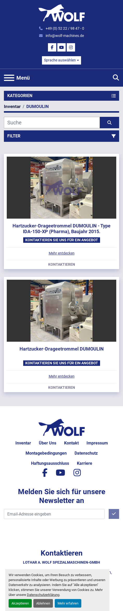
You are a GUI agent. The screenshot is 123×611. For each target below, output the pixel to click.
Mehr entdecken (62, 253)
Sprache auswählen (60, 60)
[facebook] (52, 47)
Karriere (84, 463)
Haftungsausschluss (50, 463)
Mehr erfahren (68, 603)
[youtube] (61, 47)
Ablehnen (43, 603)
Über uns (47, 443)
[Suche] (52, 122)
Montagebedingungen (46, 453)
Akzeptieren (20, 603)
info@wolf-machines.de (64, 36)
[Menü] (9, 78)
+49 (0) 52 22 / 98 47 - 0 (64, 28)
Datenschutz (86, 453)
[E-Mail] (54, 514)
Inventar (23, 443)
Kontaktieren (61, 264)
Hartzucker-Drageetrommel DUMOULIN (62, 349)
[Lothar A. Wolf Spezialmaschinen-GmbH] (62, 427)
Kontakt (71, 443)
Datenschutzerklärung (43, 595)
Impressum (97, 443)
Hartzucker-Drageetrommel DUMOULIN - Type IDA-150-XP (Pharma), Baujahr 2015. (61, 228)
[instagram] (71, 47)
